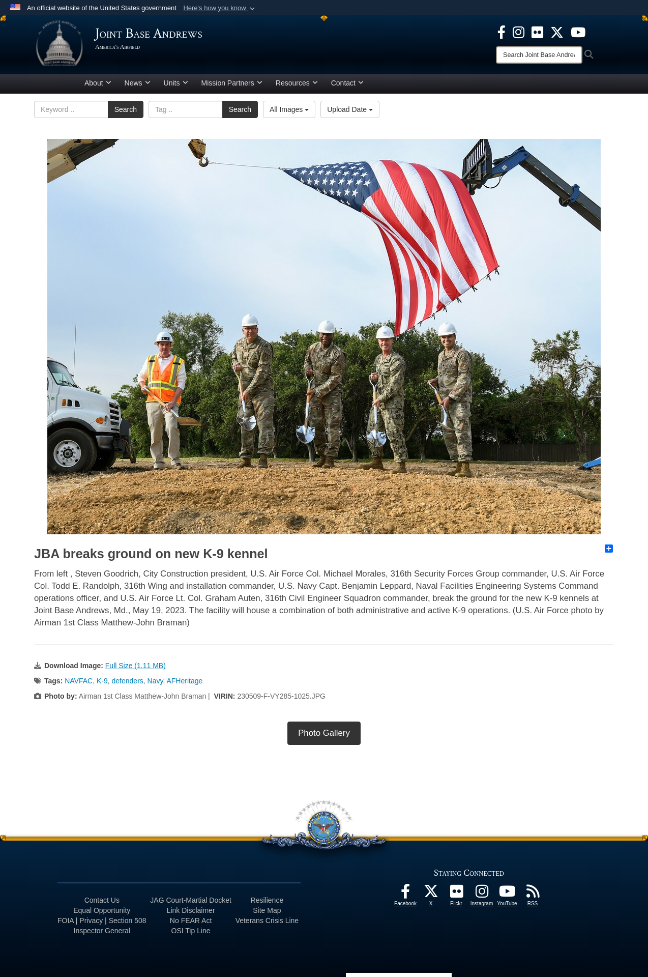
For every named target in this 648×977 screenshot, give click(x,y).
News (138, 83)
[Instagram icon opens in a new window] (518, 31)
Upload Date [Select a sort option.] (350, 109)
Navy (155, 681)
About (97, 83)
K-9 (102, 681)
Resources (297, 83)
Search (125, 109)
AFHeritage (184, 681)
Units (176, 83)
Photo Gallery (324, 733)
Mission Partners (231, 83)
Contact (347, 83)
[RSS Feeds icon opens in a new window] (532, 894)
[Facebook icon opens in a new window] (501, 31)
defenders (127, 681)
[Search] (539, 55)
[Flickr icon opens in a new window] (537, 31)
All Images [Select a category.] (289, 109)
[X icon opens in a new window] (557, 31)
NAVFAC (79, 681)
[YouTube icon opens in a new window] (578, 31)
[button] (220, 8)
